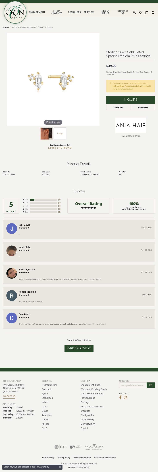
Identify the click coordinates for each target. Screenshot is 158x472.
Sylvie (45, 393)
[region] (53, 79)
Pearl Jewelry (87, 415)
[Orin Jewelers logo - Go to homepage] (15, 12)
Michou (46, 423)
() (59, 199)
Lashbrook (47, 397)
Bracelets (85, 410)
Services (89, 12)
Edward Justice (27, 269)
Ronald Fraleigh (27, 291)
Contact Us (123, 12)
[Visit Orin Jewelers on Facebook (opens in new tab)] (120, 397)
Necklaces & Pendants (92, 406)
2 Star (25, 209)
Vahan (45, 402)
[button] (134, 12)
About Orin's (106, 12)
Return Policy (48, 457)
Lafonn (45, 419)
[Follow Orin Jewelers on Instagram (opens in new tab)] (125, 397)
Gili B (44, 428)
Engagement (37, 12)
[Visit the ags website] (94, 447)
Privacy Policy (64, 457)
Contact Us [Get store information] (9, 396)
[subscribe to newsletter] (151, 385)
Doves (45, 410)
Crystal (84, 428)
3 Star (25, 205)
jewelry (6, 27)
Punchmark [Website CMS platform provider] (84, 467)
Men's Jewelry (88, 423)
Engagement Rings (90, 384)
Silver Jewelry (87, 419)
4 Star (25, 202)
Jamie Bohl (24, 247)
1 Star (25, 212)
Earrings (85, 402)
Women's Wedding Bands (94, 389)
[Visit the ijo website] (75, 447)
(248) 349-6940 (60, 148)
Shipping (118, 108)
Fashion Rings (88, 397)
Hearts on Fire (49, 384)
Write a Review (79, 348)
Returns (143, 108)
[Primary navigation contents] (79, 12)
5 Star (25, 199)
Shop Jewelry (56, 12)
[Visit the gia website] (60, 447)
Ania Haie (45, 174)
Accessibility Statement (105, 457)
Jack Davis (24, 224)
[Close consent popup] (60, 467)
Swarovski (47, 389)
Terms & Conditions (82, 457)
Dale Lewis (24, 314)
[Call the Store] (10, 391)
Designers (74, 12)
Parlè (44, 406)
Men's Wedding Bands (92, 393)
